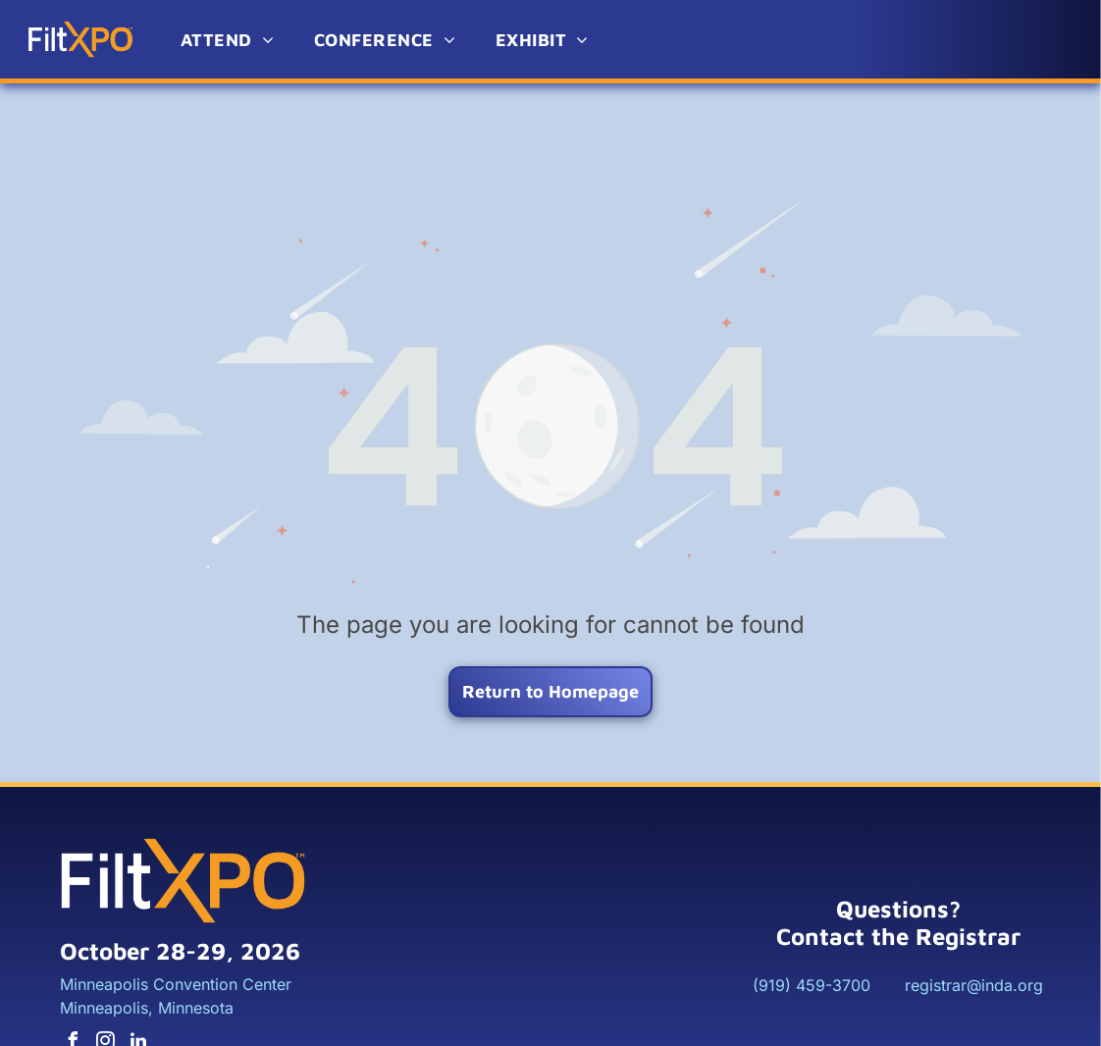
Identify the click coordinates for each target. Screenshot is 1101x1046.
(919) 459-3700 (811, 936)
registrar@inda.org (974, 936)
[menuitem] (227, 39)
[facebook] (73, 994)
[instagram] (106, 994)
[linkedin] (138, 994)
